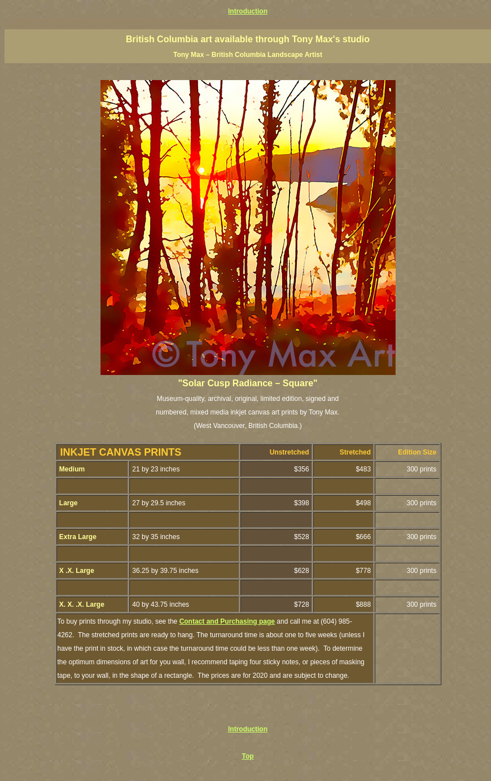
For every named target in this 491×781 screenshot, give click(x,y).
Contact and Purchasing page (227, 621)
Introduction (248, 11)
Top (247, 756)
